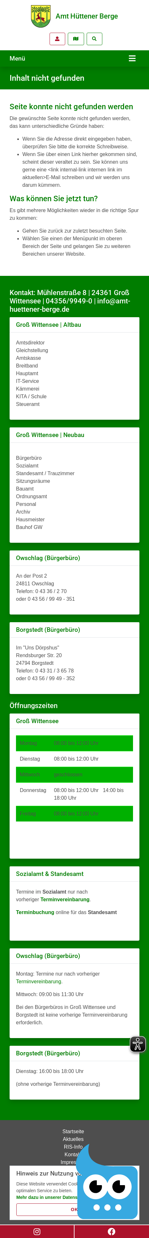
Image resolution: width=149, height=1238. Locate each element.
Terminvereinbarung (38, 981)
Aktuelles (73, 1139)
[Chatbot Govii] (107, 1182)
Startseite (73, 1131)
